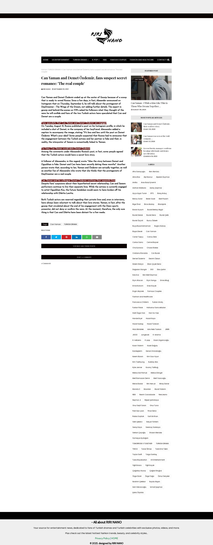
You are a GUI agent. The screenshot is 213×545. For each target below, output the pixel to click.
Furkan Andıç (157, 302)
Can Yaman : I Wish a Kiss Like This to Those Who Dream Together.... (149, 105)
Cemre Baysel (152, 242)
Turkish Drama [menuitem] (80, 59)
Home (43, 70)
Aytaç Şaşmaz (156, 188)
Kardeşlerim (137, 351)
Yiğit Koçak (149, 465)
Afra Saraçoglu (138, 171)
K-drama (157, 335)
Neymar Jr (136, 400)
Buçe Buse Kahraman (141, 226)
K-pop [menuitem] (95, 59)
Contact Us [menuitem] (163, 59)
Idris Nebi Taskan (154, 329)
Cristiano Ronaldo (140, 253)
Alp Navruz (148, 177)
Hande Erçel (137, 318)
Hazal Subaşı (137, 324)
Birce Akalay (149, 204)
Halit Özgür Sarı (138, 313)
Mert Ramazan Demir (141, 378)
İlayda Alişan (154, 481)
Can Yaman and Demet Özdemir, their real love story (156, 125)
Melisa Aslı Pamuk (139, 373)
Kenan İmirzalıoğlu (153, 351)
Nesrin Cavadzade (147, 394)
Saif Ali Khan (153, 416)
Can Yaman (55, 224)
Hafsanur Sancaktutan (156, 307)
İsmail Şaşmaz (156, 487)
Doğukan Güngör (139, 269)
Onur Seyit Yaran (139, 405)
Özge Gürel (136, 476)
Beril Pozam (163, 199)
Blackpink (162, 204)
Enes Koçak (151, 286)
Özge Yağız (149, 476)
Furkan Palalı (137, 307)
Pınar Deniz (152, 411)
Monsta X (136, 389)
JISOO (134, 335)
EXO (151, 269)
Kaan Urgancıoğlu (161, 340)
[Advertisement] (81, 6)
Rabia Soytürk (138, 416)
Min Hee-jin (151, 384)
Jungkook (145, 335)
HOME (114, 538)
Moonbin (147, 389)
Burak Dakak (137, 215)
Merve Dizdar (137, 384)
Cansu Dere (152, 237)
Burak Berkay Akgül (155, 209)
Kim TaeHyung (138, 362)
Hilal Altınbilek (138, 329)
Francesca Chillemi (140, 302)
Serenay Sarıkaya (153, 427)
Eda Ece (135, 275)
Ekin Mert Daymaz (150, 275)
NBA (134, 394)
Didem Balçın (138, 264)
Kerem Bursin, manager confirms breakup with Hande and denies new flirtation (157, 151)
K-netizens (136, 340)
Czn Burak (155, 253)
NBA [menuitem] (105, 59)
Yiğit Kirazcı (137, 465)
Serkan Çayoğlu (139, 432)
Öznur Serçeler (164, 476)
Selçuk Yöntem (152, 422)
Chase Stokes (152, 248)
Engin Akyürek (138, 291)
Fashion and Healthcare (142, 296)
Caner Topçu (137, 237)
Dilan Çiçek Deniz (154, 264)
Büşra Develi (137, 231)
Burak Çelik (164, 215)
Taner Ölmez (146, 449)
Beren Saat (150, 199)
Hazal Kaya (150, 318)
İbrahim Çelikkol (138, 481)
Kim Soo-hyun (153, 356)
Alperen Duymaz (163, 177)
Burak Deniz (151, 215)
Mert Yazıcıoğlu (160, 378)
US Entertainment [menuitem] (60, 59)
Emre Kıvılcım (137, 286)
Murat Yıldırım (160, 389)
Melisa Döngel (156, 373)
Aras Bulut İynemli (148, 182)
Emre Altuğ (164, 280)
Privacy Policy (102, 538)
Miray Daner (164, 384)
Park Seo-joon (138, 411)
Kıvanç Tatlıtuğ (152, 367)
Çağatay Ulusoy (139, 471)
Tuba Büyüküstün (139, 460)
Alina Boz (136, 177)
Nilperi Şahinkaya (152, 400)
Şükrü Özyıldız (138, 492)
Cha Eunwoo (137, 248)
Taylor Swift (137, 454)
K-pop (147, 340)
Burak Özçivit (137, 220)
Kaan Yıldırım (137, 345)
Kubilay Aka (153, 362)
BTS (152, 193)
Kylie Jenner (137, 367)
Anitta (134, 182)
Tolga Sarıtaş (151, 454)
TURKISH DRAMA (54, 70)
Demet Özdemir (138, 258)
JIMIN (167, 329)
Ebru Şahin (161, 269)
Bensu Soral (137, 199)
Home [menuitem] (45, 59)
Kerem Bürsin (137, 356)
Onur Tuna (154, 405)
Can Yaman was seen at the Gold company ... (156, 137)
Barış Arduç (162, 193)
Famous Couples (154, 291)
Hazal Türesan (153, 324)
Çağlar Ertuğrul (156, 471)
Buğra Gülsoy (160, 226)
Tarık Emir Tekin (161, 449)
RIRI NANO (47, 89)
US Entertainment (158, 460)
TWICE (135, 449)
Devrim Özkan (154, 258)
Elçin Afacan (137, 280)
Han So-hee (154, 313)
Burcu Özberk (152, 220)
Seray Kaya (137, 427)
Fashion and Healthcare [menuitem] (142, 59)
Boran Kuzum (138, 209)
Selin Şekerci (137, 422)
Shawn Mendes (155, 432)
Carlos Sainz (137, 242)
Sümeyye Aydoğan (140, 438)
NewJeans (163, 394)
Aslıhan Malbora (139, 188)
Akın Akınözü (154, 171)
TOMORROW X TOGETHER (142, 443)
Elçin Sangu (151, 280)
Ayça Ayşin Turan (139, 193)
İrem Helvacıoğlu (139, 487)
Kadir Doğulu (152, 345)
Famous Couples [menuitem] (118, 59)
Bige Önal (136, 204)
